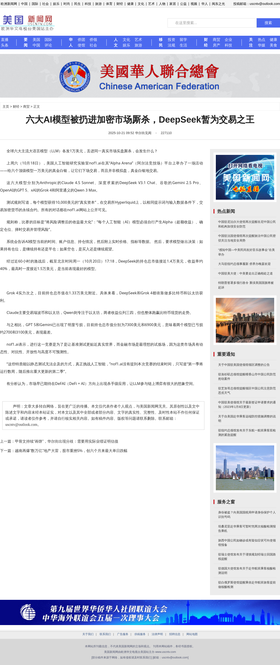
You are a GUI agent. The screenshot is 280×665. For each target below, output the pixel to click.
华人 (204, 4)
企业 (228, 40)
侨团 (81, 40)
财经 (119, 4)
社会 (45, 4)
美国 (36, 40)
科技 (88, 4)
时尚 (66, 4)
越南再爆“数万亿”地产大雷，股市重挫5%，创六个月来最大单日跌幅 (71, 451)
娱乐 (56, 4)
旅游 (98, 4)
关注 (251, 42)
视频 (194, 4)
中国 (24, 4)
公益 (183, 4)
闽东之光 (218, 4)
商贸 (216, 40)
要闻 (26, 42)
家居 (172, 4)
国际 (35, 4)
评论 (48, 45)
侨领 (93, 40)
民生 (77, 4)
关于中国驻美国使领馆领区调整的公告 (244, 364)
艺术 (151, 4)
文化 (141, 4)
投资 (171, 40)
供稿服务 (140, 634)
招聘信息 (174, 634)
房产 (216, 45)
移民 (161, 42)
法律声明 (157, 634)
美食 (273, 45)
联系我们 (105, 634)
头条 (4, 45)
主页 (6, 106)
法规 (171, 45)
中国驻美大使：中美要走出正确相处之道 (245, 273)
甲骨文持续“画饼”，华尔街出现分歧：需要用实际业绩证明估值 (66, 441)
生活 (183, 45)
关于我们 (88, 634)
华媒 (261, 45)
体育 (109, 4)
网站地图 (192, 634)
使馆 (81, 45)
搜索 (268, 23)
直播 (4, 40)
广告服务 (122, 634)
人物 (162, 4)
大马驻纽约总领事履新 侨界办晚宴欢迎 (244, 264)
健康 (130, 4)
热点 (261, 40)
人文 (116, 42)
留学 (183, 40)
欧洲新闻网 (9, 4)
